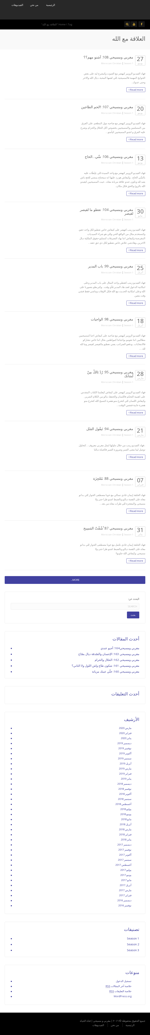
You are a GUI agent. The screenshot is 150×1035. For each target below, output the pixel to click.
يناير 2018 (126, 839)
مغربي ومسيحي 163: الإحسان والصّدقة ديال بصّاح (108, 654)
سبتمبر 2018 (124, 799)
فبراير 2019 (125, 773)
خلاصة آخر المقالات (118, 986)
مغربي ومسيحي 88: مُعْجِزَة (113, 478)
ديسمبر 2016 (124, 900)
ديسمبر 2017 (124, 844)
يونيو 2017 (125, 875)
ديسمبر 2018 (124, 783)
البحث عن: (133, 599)
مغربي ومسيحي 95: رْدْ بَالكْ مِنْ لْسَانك (110, 374)
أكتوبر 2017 (125, 854)
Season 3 (133, 950)
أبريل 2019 (125, 763)
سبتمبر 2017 (124, 859)
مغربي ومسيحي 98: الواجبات (112, 319)
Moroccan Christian (111, 63)
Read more (136, 89)
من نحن (34, 5)
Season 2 (133, 944)
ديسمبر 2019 (124, 743)
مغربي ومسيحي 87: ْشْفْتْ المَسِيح (108, 528)
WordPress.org (122, 996)
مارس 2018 (125, 829)
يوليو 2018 (125, 809)
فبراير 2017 (125, 895)
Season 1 (128, 63)
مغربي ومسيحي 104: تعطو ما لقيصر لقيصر (106, 211)
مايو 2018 (126, 819)
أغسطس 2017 (123, 865)
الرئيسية (50, 5)
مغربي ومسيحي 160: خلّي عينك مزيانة (115, 671)
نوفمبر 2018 (124, 789)
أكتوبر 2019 (125, 753)
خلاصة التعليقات (120, 991)
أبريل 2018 (125, 824)
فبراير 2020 (125, 733)
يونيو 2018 (125, 814)
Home (62, 24)
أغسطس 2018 (123, 804)
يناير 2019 (126, 778)
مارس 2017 (125, 890)
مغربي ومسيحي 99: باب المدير (110, 266)
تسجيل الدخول (123, 981)
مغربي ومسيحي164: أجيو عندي (120, 648)
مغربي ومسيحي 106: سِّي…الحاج (109, 156)
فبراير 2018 (125, 834)
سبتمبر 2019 (124, 758)
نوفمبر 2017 (124, 849)
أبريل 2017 (125, 885)
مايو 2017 (126, 880)
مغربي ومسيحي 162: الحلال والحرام (117, 660)
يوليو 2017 (125, 870)
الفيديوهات (17, 5)
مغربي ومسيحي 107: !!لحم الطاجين (107, 106)
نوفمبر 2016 (124, 905)
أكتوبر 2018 (125, 794)
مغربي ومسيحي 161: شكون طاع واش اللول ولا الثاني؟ (105, 666)
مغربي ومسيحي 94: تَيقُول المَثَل (109, 428)
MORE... (75, 580)
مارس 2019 (125, 768)
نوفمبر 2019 (124, 748)
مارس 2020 (125, 728)
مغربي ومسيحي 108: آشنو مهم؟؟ (108, 57)
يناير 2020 (126, 738)
